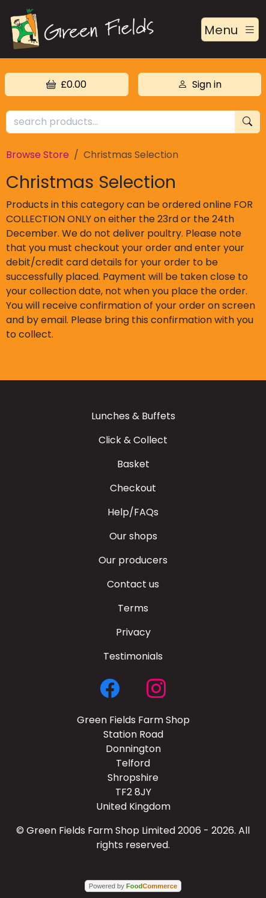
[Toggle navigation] (230, 29)
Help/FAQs (133, 512)
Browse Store (37, 155)
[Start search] (247, 122)
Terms (133, 608)
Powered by (133, 886)
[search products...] (120, 122)
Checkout (133, 488)
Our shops (133, 536)
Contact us (133, 584)
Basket (133, 464)
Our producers (133, 560)
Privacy (133, 632)
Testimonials (133, 656)
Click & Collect (133, 440)
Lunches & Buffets (133, 416)
